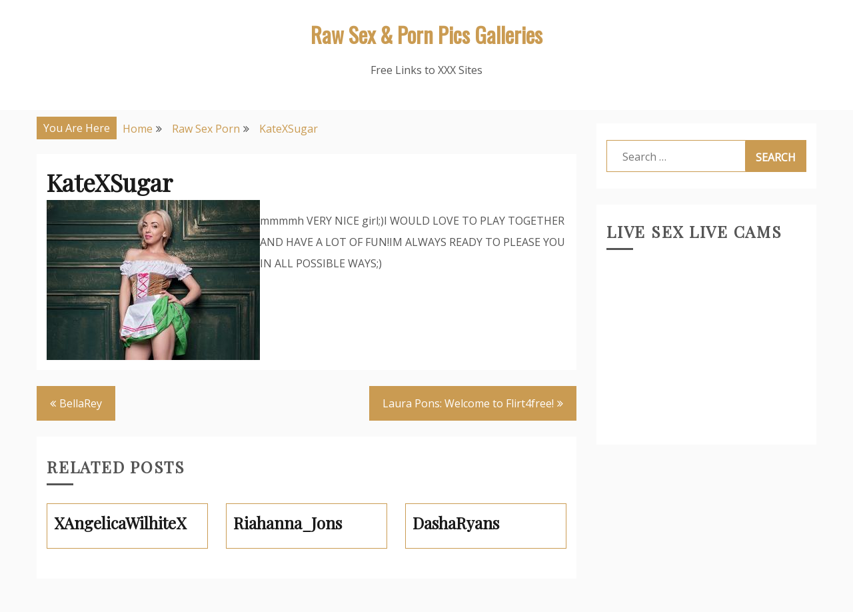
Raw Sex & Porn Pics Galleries (426, 34)
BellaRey (80, 403)
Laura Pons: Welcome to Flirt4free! (468, 403)
